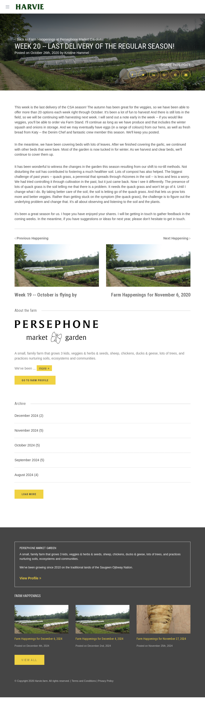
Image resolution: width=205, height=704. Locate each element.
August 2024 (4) (26, 481)
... (42, 375)
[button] (29, 500)
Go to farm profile (35, 387)
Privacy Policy (105, 687)
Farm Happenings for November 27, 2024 (161, 645)
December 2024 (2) (29, 422)
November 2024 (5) (29, 437)
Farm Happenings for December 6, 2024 (38, 645)
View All (30, 666)
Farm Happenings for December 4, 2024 (99, 645)
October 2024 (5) (27, 452)
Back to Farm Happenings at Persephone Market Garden (58, 39)
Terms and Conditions (84, 687)
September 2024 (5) (29, 467)
